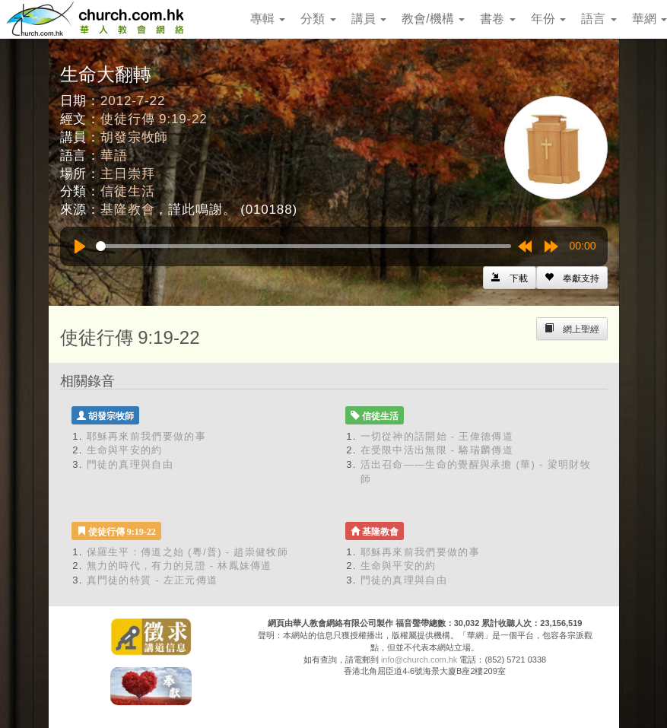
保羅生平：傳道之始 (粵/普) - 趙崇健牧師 (187, 552)
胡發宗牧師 (134, 137)
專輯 (267, 18)
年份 (548, 18)
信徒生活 (127, 191)
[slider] (303, 246)
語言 (598, 18)
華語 (114, 155)
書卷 (497, 18)
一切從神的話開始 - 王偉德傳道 (436, 436)
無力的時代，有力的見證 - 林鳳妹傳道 (179, 565)
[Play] (80, 246)
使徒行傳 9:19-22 (154, 119)
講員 (368, 18)
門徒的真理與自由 (130, 464)
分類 (317, 18)
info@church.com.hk (419, 659)
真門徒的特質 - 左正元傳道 (152, 580)
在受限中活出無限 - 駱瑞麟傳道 (436, 450)
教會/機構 (433, 18)
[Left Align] (572, 277)
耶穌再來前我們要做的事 (146, 436)
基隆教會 (127, 209)
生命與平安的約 (125, 450)
